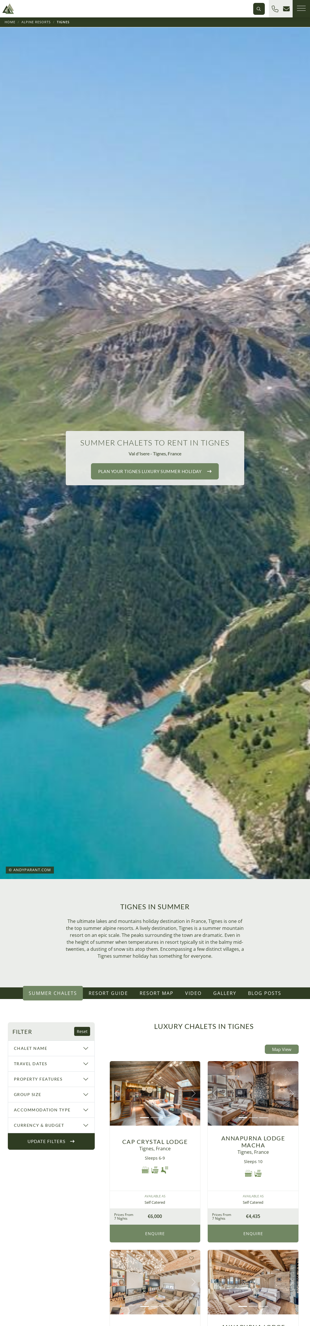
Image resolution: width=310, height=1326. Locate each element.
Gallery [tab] (224, 993)
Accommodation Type (42, 1109)
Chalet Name (31, 1048)
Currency (39, 1125)
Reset (82, 1031)
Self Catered (155, 1202)
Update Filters (51, 1141)
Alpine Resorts (36, 22)
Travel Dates (30, 1063)
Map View (281, 1049)
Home (10, 22)
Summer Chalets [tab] (53, 993)
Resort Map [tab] (157, 993)
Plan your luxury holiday (154, 471)
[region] (51, 1086)
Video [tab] (193, 993)
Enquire (155, 1233)
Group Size (27, 1094)
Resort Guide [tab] (108, 993)
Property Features (38, 1079)
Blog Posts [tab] (264, 993)
